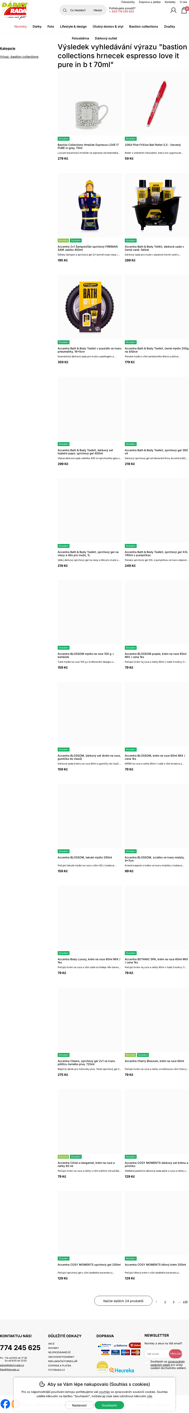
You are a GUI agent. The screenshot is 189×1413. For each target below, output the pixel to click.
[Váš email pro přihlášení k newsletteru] (160, 1353)
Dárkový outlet (106, 38)
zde (149, 1396)
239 (185, 1301)
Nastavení (79, 1405)
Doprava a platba (150, 2)
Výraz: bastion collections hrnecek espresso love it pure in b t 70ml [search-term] (23, 57)
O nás (183, 2)
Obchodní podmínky (61, 1356)
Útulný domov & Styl (108, 26)
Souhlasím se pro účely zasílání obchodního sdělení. (165, 1365)
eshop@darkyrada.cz (12, 1365)
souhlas (104, 1391)
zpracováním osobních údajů (167, 1363)
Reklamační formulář (62, 1361)
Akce (51, 1343)
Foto (50, 26)
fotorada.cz (56, 1369)
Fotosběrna (80, 38)
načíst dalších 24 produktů (123, 1301)
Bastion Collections (143, 26)
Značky (169, 26)
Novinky (20, 26)
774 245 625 (20, 1348)
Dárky (37, 26)
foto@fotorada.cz (9, 1369)
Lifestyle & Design (73, 26)
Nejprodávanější (59, 1352)
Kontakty (170, 2)
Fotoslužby (128, 2)
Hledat (98, 10)
